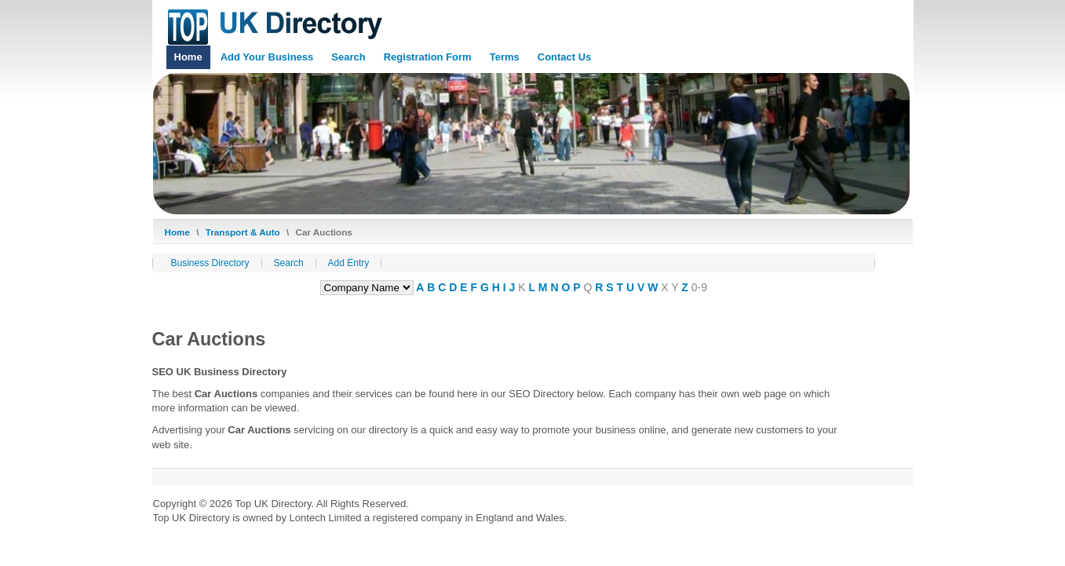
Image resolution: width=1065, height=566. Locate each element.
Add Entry (349, 262)
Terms (505, 57)
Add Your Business (267, 57)
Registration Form (428, 57)
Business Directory (210, 262)
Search (348, 57)
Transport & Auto (243, 232)
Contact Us (565, 57)
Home (188, 57)
